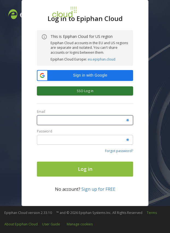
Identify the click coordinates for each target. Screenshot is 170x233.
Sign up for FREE (98, 189)
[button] (85, 75)
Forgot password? (119, 151)
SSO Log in (85, 90)
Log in (85, 169)
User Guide (51, 224)
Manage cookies (80, 224)
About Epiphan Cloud (21, 224)
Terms (152, 212)
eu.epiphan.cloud (101, 59)
